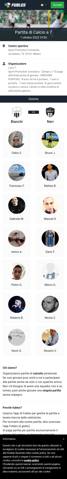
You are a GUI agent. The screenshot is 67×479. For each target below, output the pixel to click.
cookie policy (31, 460)
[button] (43, 5)
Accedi (57, 5)
